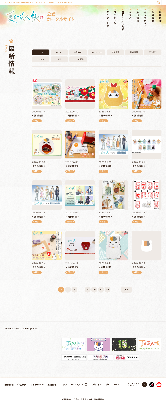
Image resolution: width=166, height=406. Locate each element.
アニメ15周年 (78, 59)
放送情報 (137, 17)
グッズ (130, 15)
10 (88, 289)
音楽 (59, 59)
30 (101, 289)
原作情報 (153, 52)
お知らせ (78, 52)
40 (107, 289)
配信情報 (134, 52)
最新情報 (160, 17)
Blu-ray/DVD (122, 21)
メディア (41, 59)
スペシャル (115, 18)
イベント (59, 52)
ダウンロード (107, 19)
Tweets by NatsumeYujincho (21, 328)
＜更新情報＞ (39, 115)
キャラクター (145, 19)
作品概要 (153, 17)
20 (94, 289)
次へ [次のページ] (126, 289)
